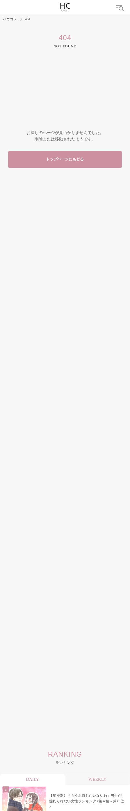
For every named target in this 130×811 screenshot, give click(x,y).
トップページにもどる (65, 159)
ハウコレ (10, 19)
